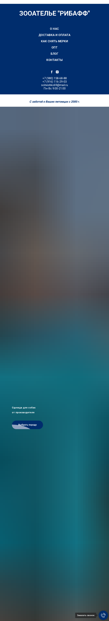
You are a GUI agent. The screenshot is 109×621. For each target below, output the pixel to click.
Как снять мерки (54, 41)
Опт (55, 47)
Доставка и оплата (55, 35)
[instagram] (57, 72)
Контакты (54, 60)
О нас (54, 28)
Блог (54, 53)
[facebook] (52, 72)
